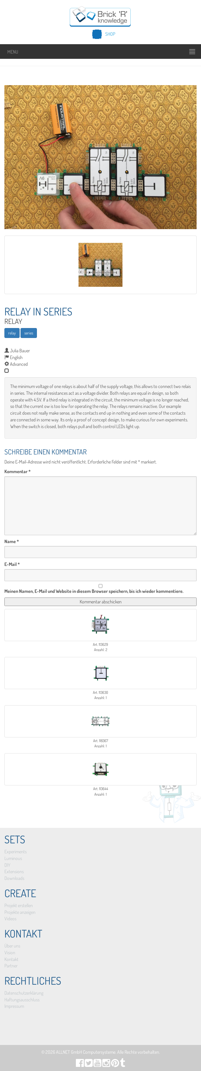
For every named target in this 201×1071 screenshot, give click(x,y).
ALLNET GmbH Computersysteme (85, 1052)
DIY (7, 865)
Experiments (15, 851)
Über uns (12, 946)
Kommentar (17, 471)
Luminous (13, 858)
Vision (9, 952)
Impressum (14, 1006)
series (28, 332)
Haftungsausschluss (22, 1000)
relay (12, 332)
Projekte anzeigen (19, 912)
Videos (10, 918)
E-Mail (12, 564)
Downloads (14, 878)
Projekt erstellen (18, 905)
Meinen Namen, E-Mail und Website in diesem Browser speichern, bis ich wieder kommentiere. (93, 591)
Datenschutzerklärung (23, 993)
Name (11, 541)
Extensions (14, 871)
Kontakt (11, 959)
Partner (11, 966)
